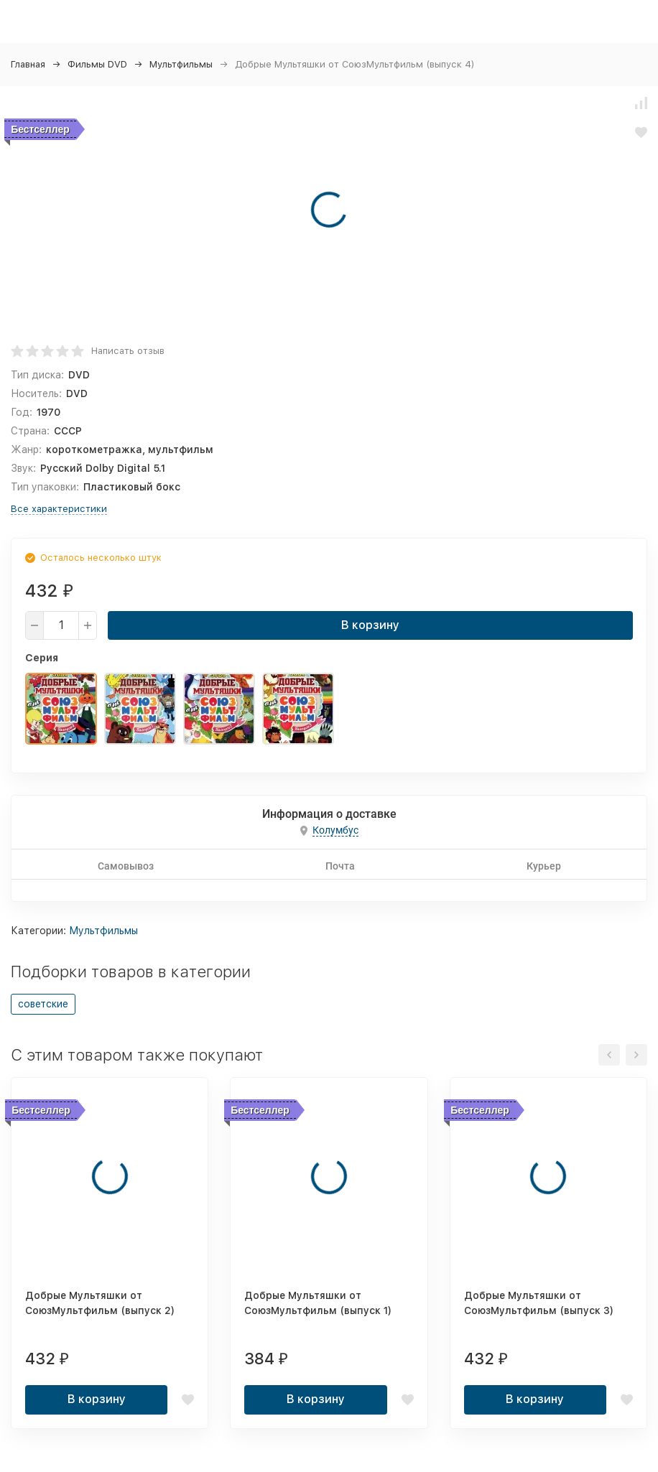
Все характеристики (59, 508)
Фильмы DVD (97, 64)
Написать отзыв (127, 350)
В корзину (370, 625)
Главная (28, 64)
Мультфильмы (181, 64)
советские (43, 1004)
